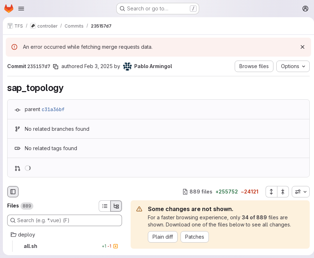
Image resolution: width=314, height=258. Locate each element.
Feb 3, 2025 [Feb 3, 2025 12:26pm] (98, 66)
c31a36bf (53, 109)
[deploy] (64, 234)
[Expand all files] (268, 191)
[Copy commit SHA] (55, 66)
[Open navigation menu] (21, 8)
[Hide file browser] (13, 191)
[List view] (104, 206)
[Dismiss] (299, 47)
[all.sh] (64, 246)
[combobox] (298, 191)
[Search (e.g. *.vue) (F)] (64, 220)
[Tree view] (116, 206)
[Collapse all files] (280, 191)
